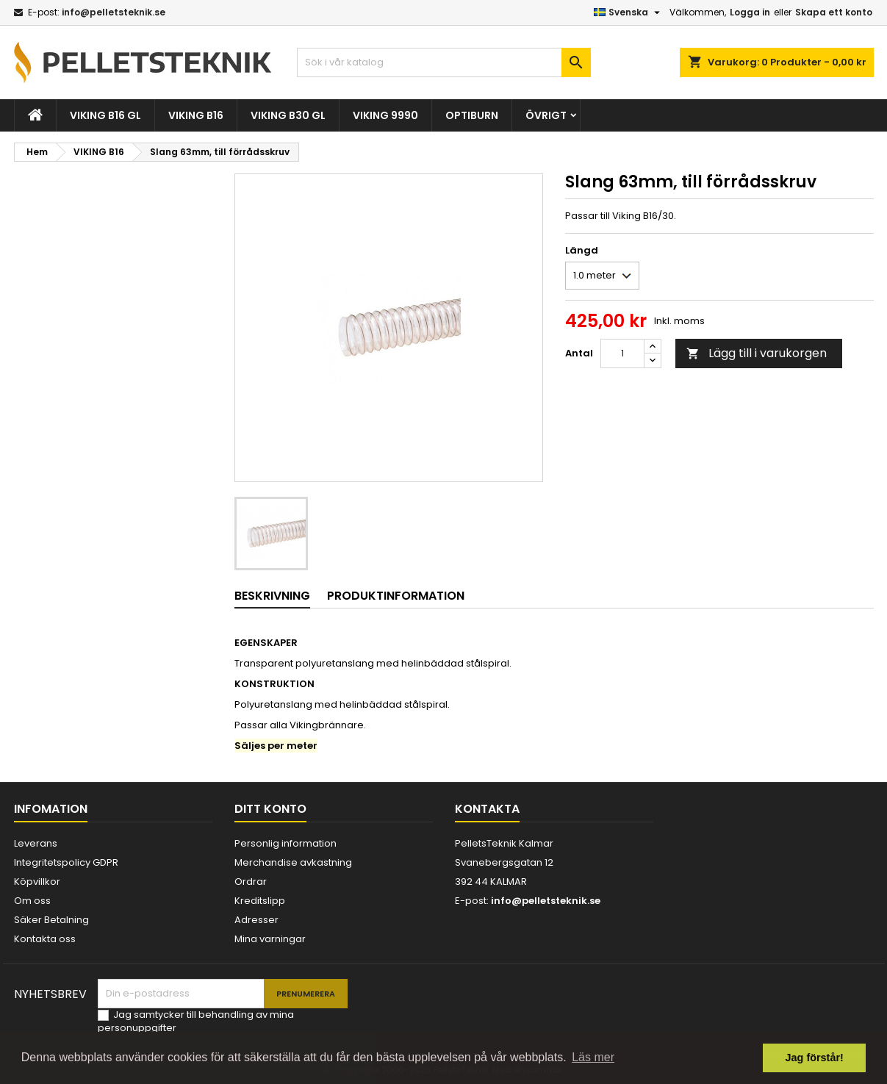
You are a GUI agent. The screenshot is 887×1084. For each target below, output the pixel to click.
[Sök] (444, 62)
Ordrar (250, 882)
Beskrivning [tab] (272, 595)
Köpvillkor (37, 882)
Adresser (256, 920)
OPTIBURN (471, 115)
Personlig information (285, 843)
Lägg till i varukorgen (756, 353)
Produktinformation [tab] (395, 595)
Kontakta (487, 808)
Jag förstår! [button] (815, 1057)
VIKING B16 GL (105, 115)
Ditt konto (270, 808)
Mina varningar (270, 939)
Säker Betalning (51, 920)
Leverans (35, 843)
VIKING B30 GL (288, 115)
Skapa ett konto (833, 12)
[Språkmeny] (629, 12)
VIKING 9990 (385, 115)
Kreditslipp (259, 901)
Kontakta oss (45, 939)
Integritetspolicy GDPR (66, 862)
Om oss (32, 901)
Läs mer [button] (593, 1057)
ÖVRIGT (546, 115)
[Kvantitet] (622, 353)
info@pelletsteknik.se (113, 12)
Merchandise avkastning (293, 862)
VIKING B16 (195, 115)
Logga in (750, 12)
